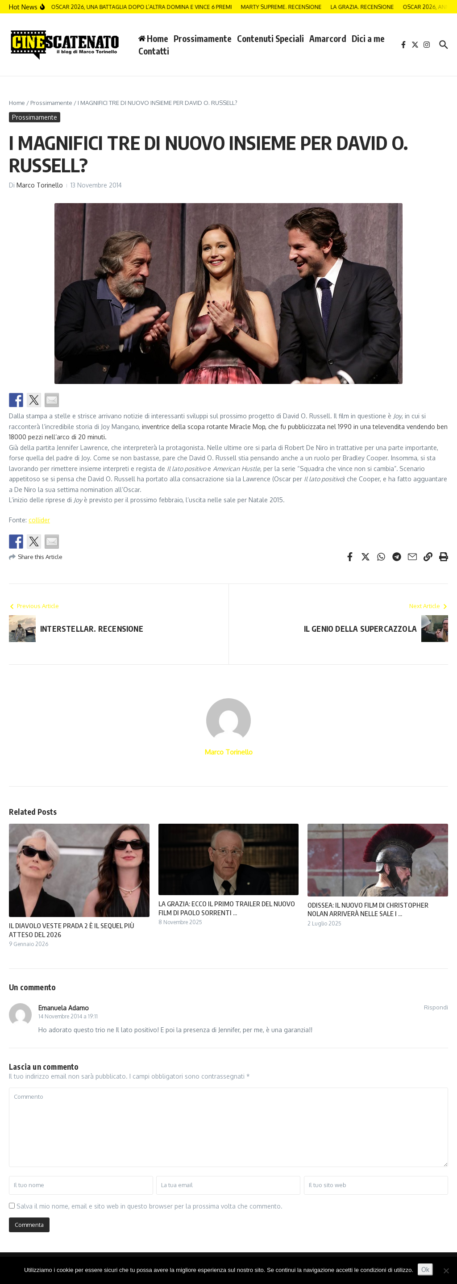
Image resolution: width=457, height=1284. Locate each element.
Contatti (153, 51)
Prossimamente (203, 38)
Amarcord (327, 38)
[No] (445, 1270)
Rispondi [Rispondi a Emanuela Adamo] (436, 1007)
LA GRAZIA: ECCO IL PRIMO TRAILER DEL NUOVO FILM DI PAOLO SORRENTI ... (226, 908)
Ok (425, 1269)
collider (39, 520)
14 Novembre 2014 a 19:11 (68, 1016)
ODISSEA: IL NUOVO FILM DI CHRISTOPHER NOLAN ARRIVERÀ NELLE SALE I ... (367, 909)
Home (17, 102)
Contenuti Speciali (270, 38)
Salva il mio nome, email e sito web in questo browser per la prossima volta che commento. (150, 1206)
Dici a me (368, 38)
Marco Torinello (40, 185)
